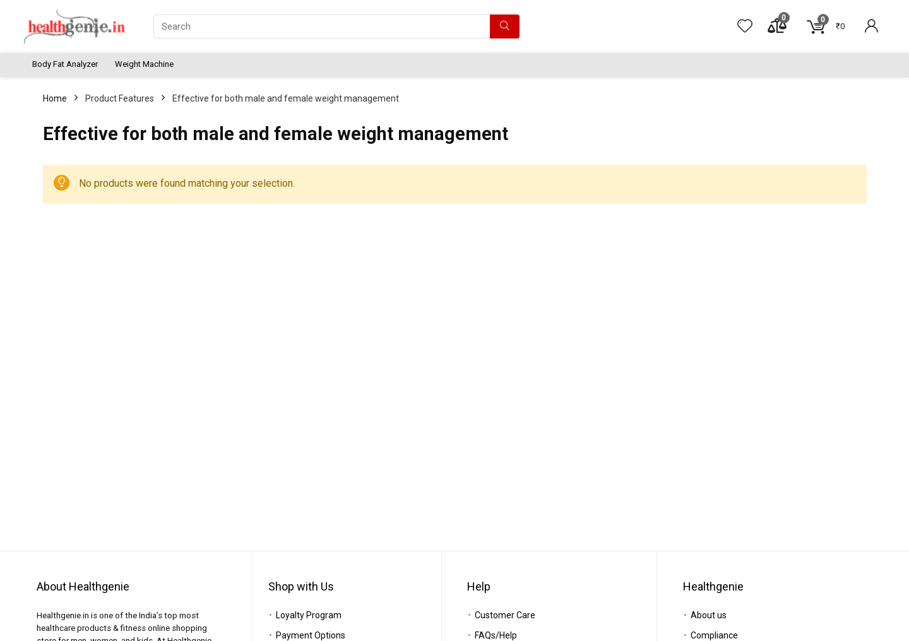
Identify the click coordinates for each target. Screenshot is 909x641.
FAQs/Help (496, 635)
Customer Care (505, 615)
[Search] (505, 26)
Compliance (714, 635)
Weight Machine (144, 64)
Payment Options (310, 635)
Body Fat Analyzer (65, 64)
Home (55, 98)
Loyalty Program (309, 615)
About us (709, 615)
